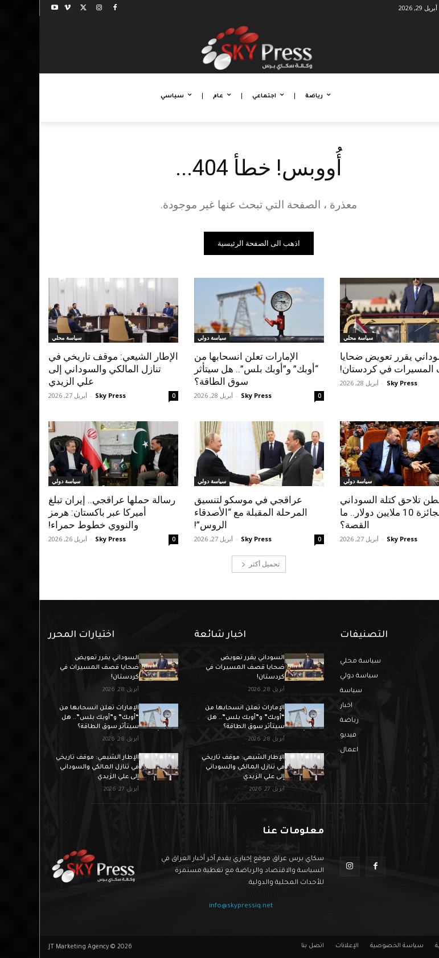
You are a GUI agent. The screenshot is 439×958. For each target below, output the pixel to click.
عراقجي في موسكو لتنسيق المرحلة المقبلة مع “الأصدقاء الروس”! (211, 512)
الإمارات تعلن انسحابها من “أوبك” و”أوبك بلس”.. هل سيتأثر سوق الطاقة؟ (217, 369)
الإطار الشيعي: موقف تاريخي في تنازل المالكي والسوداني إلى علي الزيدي (74, 369)
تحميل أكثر (221, 564)
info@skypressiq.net (201, 906)
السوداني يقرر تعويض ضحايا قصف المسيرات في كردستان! (360, 363)
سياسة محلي (319, 338)
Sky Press (362, 383)
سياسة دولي (172, 338)
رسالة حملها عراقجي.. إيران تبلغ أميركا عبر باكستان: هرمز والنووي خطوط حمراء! (72, 512)
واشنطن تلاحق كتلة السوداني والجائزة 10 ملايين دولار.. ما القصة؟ (359, 512)
